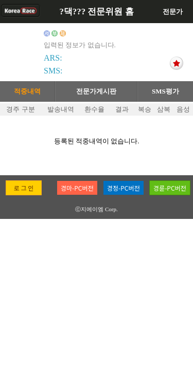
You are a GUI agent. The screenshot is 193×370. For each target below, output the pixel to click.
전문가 (173, 11)
